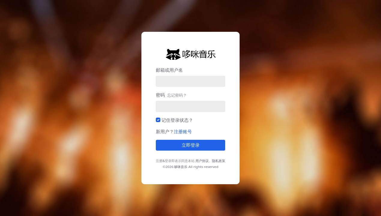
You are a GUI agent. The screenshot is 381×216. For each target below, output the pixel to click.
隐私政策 (218, 160)
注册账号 (183, 131)
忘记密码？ (177, 95)
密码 (171, 95)
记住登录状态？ (177, 120)
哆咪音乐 (180, 166)
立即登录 (191, 145)
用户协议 (202, 160)
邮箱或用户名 (169, 70)
